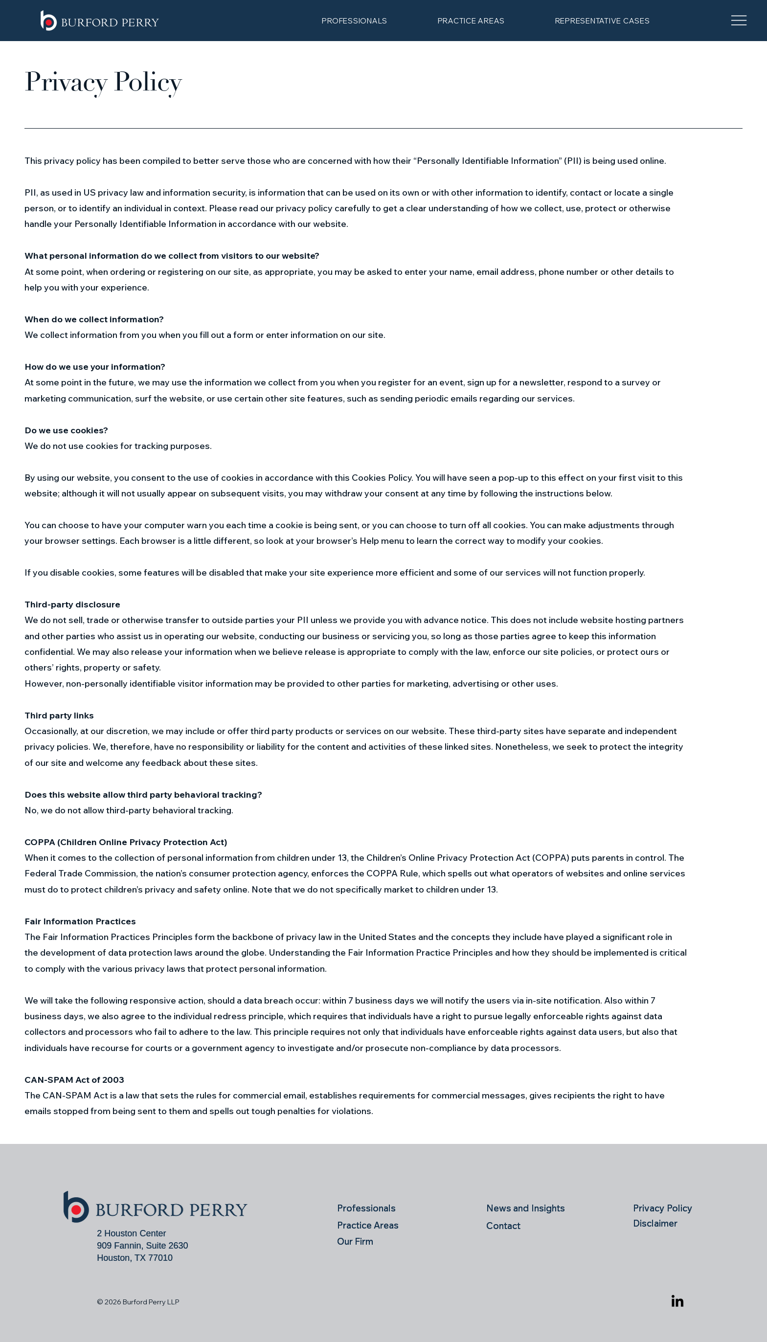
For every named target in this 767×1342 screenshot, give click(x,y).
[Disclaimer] (666, 1222)
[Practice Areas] (379, 1225)
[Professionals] (369, 1208)
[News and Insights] (530, 1208)
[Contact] (530, 1226)
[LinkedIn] (677, 1302)
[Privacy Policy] (666, 1207)
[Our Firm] (369, 1241)
